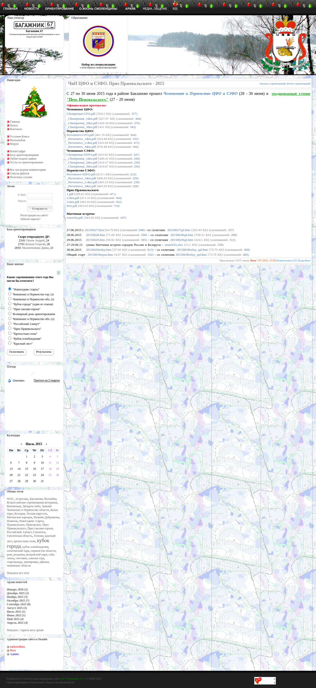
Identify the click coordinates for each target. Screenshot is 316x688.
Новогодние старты (31, 521)
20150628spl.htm (182, 235)
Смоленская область (19, 535)
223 (132, 174)
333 (134, 139)
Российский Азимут (19, 532)
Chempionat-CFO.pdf (81, 114)
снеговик (21, 558)
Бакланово (36, 499)
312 (231, 240)
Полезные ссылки (21, 177)
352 (118, 202)
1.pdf (70, 194)
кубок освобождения (35, 547)
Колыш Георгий (36, 244)
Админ (14, 654)
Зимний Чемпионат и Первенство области (29, 508)
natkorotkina (17, 646)
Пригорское (33, 524)
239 (136, 182)
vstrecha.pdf (75, 217)
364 (132, 135)
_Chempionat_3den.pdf (82, 127)
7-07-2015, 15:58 (266, 260)
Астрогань (21, 499)
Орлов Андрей (35, 240)
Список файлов (19, 173)
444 (137, 118)
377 (133, 114)
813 (149, 250)
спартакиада (14, 562)
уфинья (44, 562)
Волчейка (50, 499)
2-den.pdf (73, 198)
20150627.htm (94, 230)
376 (136, 123)
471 (112, 194)
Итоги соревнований (298, 83)
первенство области (43, 551)
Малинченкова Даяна (35, 248)
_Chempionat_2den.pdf (82, 123)
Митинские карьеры (19, 517)
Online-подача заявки (23, 158)
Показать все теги (18, 573)
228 (134, 186)
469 (246, 250)
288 (233, 235)
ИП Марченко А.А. (73, 678)
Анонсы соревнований (272, 83)
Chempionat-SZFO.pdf (82, 154)
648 (141, 230)
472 (136, 143)
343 (132, 127)
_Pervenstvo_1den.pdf (81, 139)
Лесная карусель (36, 513)
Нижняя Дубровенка (46, 517)
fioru (13, 650)
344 (134, 147)
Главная (15, 121)
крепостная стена (24, 541)
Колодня (19, 513)
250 (134, 178)
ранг (9, 554)
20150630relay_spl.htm (192, 250)
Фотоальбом (17, 140)
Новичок (12, 521)
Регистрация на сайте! (34, 215)
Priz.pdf (72, 206)
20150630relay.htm (98, 250)
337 (230, 230)
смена (10, 558)
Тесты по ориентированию (26, 162)
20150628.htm (95, 235)
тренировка (31, 562)
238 (136, 162)
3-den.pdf (73, 202)
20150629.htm (95, 240)
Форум (14, 144)
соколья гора (36, 558)
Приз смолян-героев (40, 528)
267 (122, 217)
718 (115, 206)
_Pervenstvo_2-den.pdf (82, 143)
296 (136, 158)
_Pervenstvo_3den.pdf (81, 147)
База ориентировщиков (24, 155)
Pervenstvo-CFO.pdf (80, 135)
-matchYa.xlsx (173, 245)
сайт (51, 554)
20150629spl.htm (181, 240)
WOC (10, 499)
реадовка (19, 554)
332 (149, 254)
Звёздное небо (31, 506)
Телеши (38, 535)
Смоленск (39, 532)
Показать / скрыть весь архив (25, 630)
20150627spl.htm (178, 230)
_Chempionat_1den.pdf (82, 118)
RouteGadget (17, 151)
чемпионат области (19, 565)
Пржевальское (16, 524)
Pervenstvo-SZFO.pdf (81, 174)
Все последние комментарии (28, 169)
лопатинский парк (18, 551)
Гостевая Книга (19, 136)
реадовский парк (36, 554)
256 (136, 166)
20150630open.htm (100, 254)
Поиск (14, 125)
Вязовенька (14, 506)
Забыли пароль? (30, 219)
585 (143, 240)
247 (135, 154)
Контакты (16, 129)
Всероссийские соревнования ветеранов (32, 502)
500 (143, 235)
